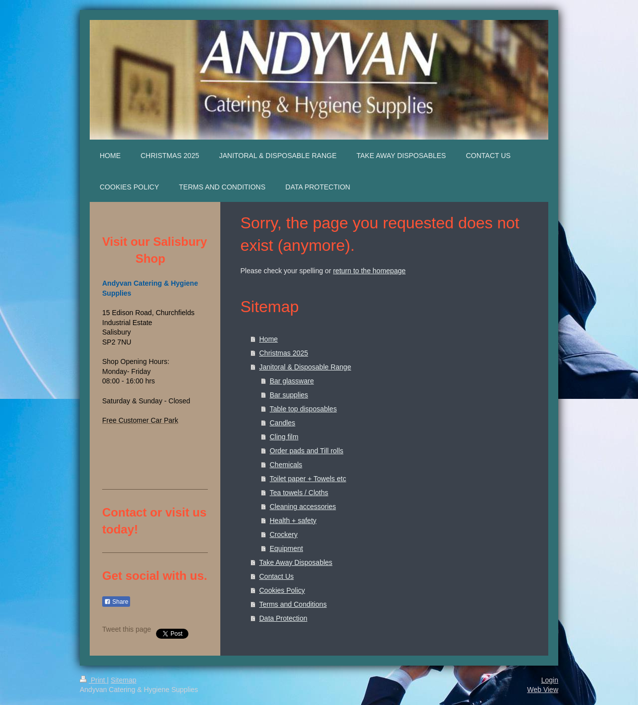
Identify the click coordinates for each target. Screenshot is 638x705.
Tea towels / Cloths (299, 493)
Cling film (284, 437)
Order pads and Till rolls (306, 451)
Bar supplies (289, 395)
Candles (282, 423)
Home (268, 339)
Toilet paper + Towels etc (308, 479)
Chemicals (286, 465)
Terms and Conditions (292, 604)
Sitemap (123, 680)
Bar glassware (292, 381)
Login (549, 680)
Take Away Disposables (295, 562)
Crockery (284, 534)
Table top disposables (303, 409)
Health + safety (293, 521)
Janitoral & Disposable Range (305, 367)
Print (93, 680)
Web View (542, 690)
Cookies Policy (282, 590)
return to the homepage (369, 271)
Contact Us (276, 576)
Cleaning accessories (303, 507)
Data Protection (283, 618)
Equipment (286, 548)
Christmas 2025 (283, 353)
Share (116, 601)
